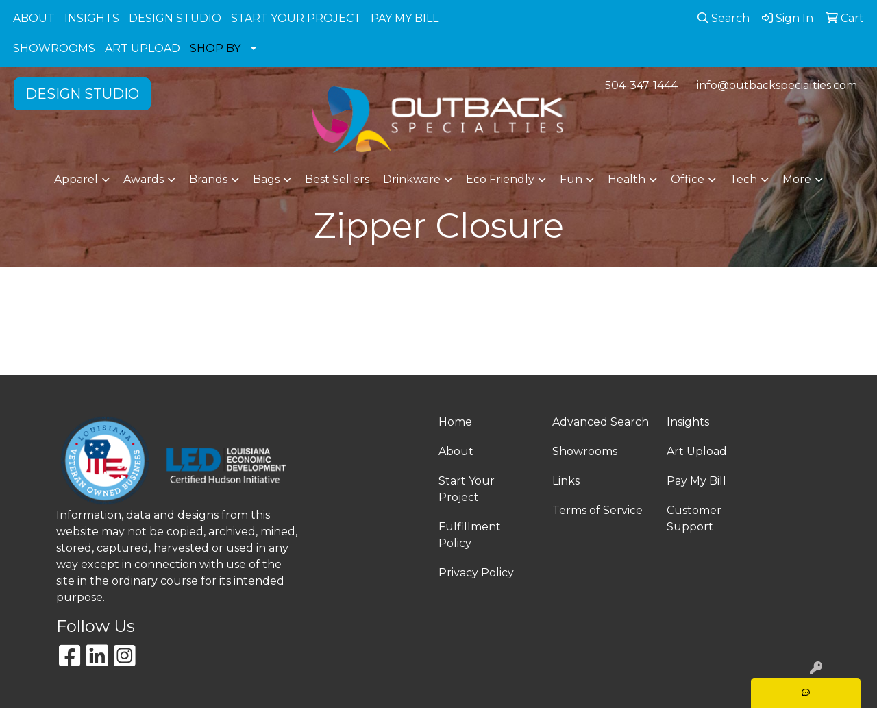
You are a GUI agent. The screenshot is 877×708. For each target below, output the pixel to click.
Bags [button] (266, 179)
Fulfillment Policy (469, 535)
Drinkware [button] (412, 179)
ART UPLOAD (142, 48)
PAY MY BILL (404, 18)
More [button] (796, 179)
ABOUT (34, 18)
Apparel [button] (76, 179)
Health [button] (626, 179)
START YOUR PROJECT (296, 18)
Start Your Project (466, 489)
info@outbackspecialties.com (777, 85)
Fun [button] (571, 179)
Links (566, 480)
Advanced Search (600, 421)
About (455, 451)
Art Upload (697, 451)
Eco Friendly (500, 179)
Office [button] (687, 179)
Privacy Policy (476, 572)
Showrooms (584, 451)
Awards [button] (143, 179)
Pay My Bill (696, 480)
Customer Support (694, 518)
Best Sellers (337, 179)
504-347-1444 (641, 85)
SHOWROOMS (54, 48)
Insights (688, 421)
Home (455, 421)
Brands (208, 179)
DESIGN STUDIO (175, 18)
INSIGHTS (91, 18)
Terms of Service (597, 510)
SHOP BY (215, 48)
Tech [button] (743, 179)
